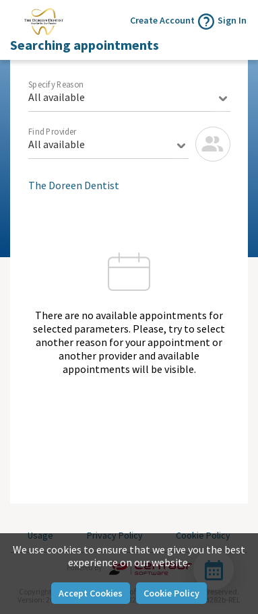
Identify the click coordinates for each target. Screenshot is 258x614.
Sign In (232, 20)
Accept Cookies (91, 593)
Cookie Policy (171, 593)
